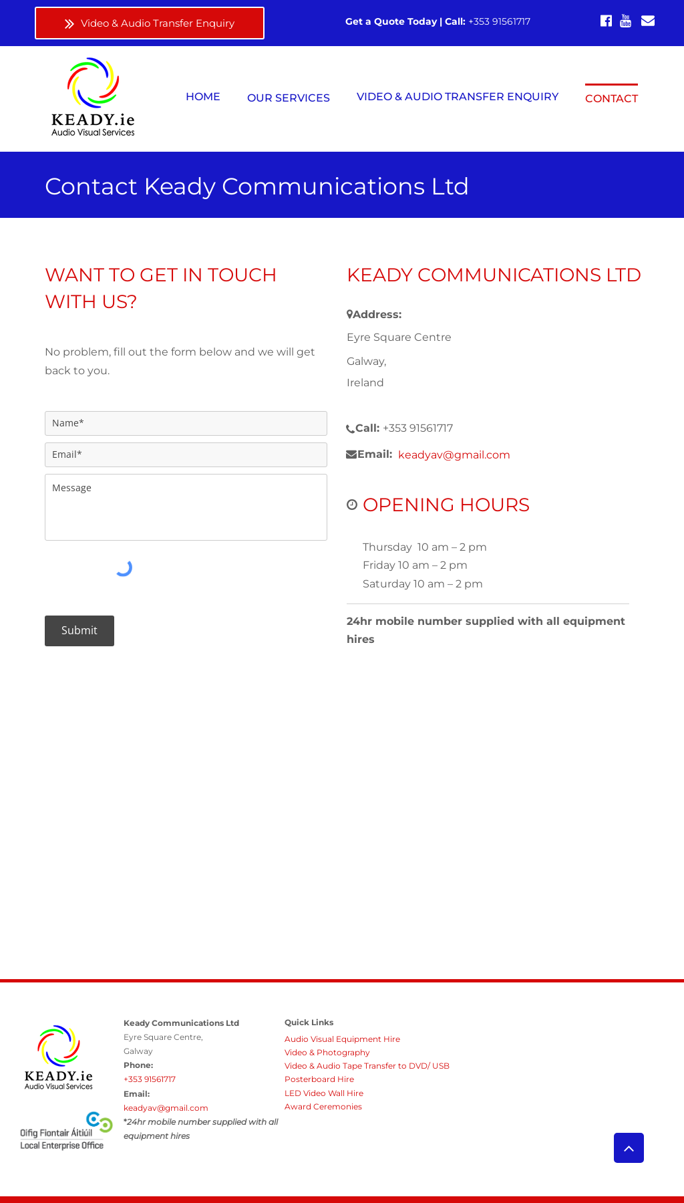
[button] (288, 98)
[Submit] (79, 631)
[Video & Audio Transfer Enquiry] (150, 23)
